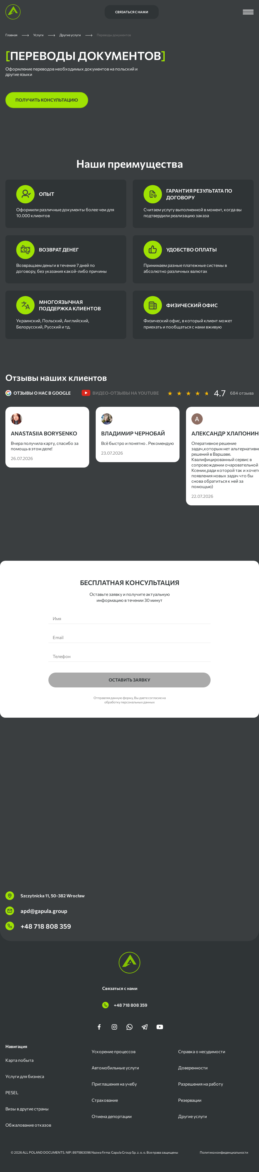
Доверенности (193, 1067)
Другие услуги (192, 1116)
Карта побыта (19, 1060)
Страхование (105, 1100)
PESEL (11, 1092)
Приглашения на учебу (114, 1083)
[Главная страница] (13, 11)
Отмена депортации (112, 1116)
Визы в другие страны (27, 1108)
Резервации (189, 1100)
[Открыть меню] (248, 12)
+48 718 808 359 (38, 926)
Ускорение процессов (113, 1051)
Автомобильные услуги (115, 1067)
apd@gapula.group (36, 910)
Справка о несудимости (201, 1051)
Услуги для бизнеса (24, 1076)
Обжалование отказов (28, 1124)
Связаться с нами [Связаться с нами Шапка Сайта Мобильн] (131, 12)
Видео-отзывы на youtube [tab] (120, 393)
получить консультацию (46, 99)
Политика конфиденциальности (224, 1152)
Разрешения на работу (200, 1083)
